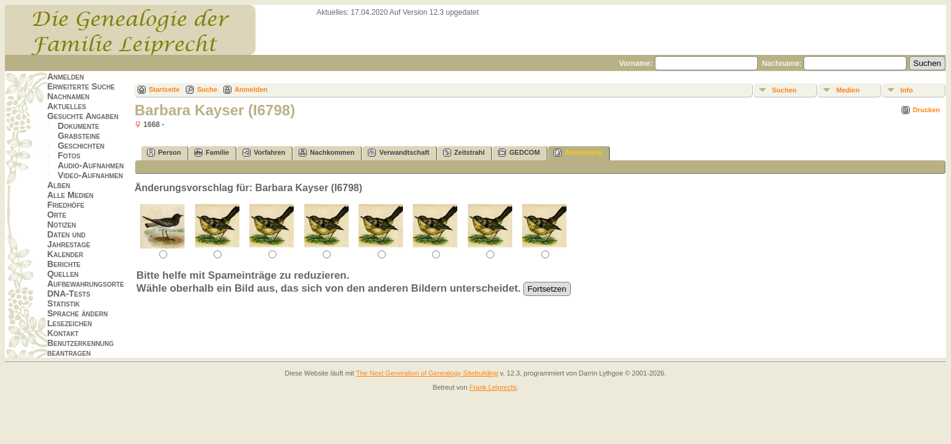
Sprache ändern (77, 313)
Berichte (63, 264)
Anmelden (65, 76)
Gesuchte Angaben (82, 116)
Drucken (926, 109)
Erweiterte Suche (81, 86)
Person (164, 152)
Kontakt (62, 333)
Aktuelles (66, 106)
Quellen (62, 274)
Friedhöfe (65, 205)
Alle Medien (70, 195)
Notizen (61, 224)
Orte (56, 215)
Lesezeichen (69, 323)
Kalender (65, 254)
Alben (58, 185)
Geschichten (80, 145)
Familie (211, 152)
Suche (207, 89)
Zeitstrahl (464, 152)
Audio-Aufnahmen (90, 165)
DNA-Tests (68, 293)
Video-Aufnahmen (90, 175)
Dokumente (78, 126)
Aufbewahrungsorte (85, 284)
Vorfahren (264, 152)
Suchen (784, 90)
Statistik (63, 303)
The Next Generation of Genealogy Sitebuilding (427, 373)
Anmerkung (578, 152)
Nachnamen (68, 96)
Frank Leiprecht (492, 387)
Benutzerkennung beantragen (80, 348)
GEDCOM (519, 152)
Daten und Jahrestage (68, 239)
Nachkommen (326, 152)
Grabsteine (78, 136)
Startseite (164, 89)
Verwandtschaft (398, 152)
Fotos (68, 155)
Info (906, 90)
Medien (848, 90)
